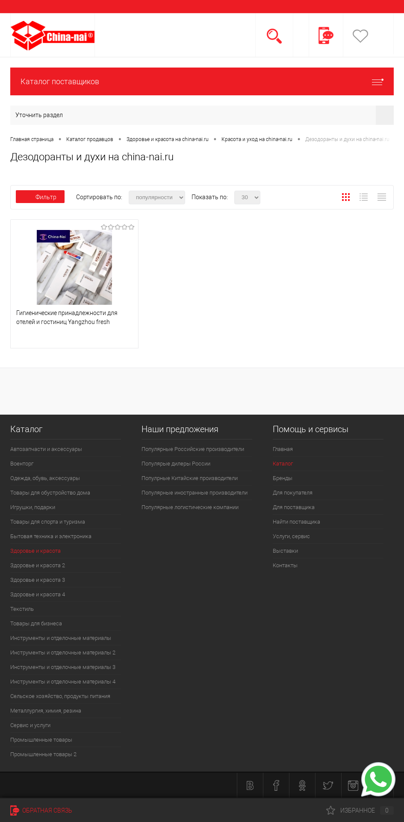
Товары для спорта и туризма (47, 522)
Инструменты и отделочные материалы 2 (62, 652)
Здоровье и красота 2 (37, 565)
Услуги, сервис (291, 536)
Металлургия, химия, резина (45, 710)
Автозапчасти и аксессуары (46, 449)
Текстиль (22, 609)
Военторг (21, 463)
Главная (283, 449)
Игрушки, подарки (32, 507)
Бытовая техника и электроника (50, 536)
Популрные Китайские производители (190, 478)
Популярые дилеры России (176, 463)
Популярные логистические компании (190, 507)
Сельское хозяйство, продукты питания (60, 696)
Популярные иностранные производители (195, 492)
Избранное (360, 810)
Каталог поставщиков (202, 81)
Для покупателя (293, 492)
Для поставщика (294, 507)
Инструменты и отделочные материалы (60, 638)
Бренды (282, 478)
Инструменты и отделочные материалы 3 (62, 667)
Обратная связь (41, 810)
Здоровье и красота (35, 551)
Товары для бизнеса (36, 623)
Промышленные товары (41, 740)
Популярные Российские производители (193, 449)
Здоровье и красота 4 (37, 594)
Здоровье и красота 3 (37, 580)
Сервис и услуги (30, 725)
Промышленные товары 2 (43, 754)
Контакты (285, 565)
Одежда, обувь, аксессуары (45, 478)
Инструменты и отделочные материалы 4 (62, 681)
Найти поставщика (296, 522)
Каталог (283, 463)
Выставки (285, 551)
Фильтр (40, 197)
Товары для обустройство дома (50, 492)
